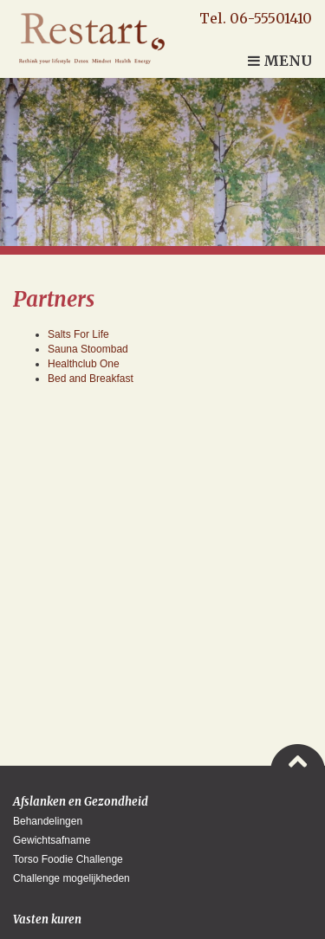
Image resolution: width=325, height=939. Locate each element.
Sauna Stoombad (88, 349)
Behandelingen (47, 821)
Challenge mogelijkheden (71, 878)
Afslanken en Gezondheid (80, 801)
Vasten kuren (47, 919)
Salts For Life (78, 334)
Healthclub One (84, 364)
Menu (280, 60)
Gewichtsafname (51, 840)
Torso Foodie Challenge (68, 859)
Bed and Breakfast (90, 378)
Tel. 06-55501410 (255, 18)
